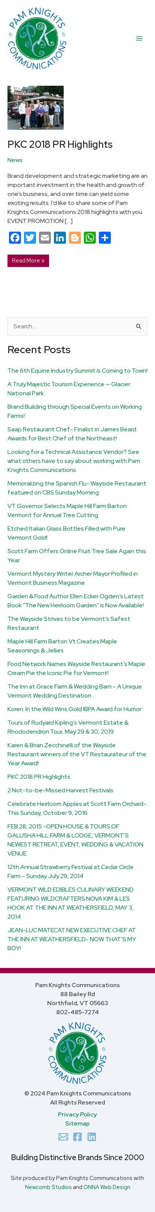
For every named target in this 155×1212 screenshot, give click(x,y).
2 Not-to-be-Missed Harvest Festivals (60, 790)
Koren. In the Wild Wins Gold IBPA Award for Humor (74, 709)
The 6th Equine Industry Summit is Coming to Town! (77, 371)
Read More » (28, 259)
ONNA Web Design (106, 1187)
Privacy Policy (77, 1114)
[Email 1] (63, 1137)
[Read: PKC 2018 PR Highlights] (35, 107)
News (14, 160)
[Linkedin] (92, 1137)
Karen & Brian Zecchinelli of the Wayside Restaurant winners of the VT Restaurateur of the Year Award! (76, 754)
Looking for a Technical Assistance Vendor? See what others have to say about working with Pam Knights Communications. (73, 461)
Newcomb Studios (48, 1187)
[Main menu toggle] (139, 38)
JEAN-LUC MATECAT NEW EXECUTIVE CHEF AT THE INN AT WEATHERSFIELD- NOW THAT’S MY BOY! (71, 939)
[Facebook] (77, 1137)
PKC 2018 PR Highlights (38, 777)
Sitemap (77, 1123)
